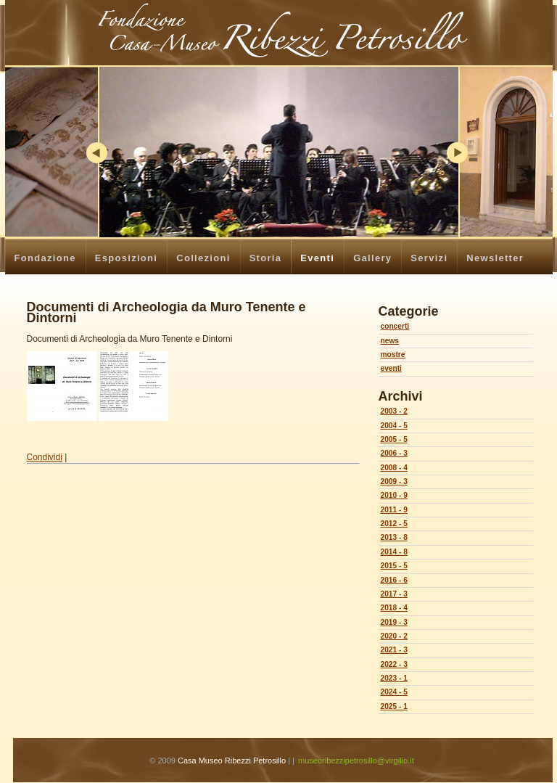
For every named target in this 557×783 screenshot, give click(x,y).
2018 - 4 (394, 608)
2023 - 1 (394, 678)
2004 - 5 (394, 426)
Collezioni (203, 258)
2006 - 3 (394, 453)
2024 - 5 (394, 692)
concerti (395, 326)
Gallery (372, 258)
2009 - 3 (394, 481)
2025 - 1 (394, 706)
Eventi (317, 258)
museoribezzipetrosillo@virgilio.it (356, 760)
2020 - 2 (394, 636)
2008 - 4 (394, 468)
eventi (391, 368)
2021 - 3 (394, 650)
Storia (265, 258)
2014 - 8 (394, 552)
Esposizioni (126, 258)
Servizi (428, 258)
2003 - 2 (394, 411)
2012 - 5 (394, 524)
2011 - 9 (394, 510)
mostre (393, 354)
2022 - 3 (394, 664)
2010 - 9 (394, 495)
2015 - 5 (394, 566)
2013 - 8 (394, 537)
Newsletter (495, 258)
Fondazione (45, 258)
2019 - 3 (394, 622)
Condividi (44, 457)
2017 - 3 (394, 594)
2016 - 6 (394, 580)
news (390, 341)
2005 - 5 (394, 439)
